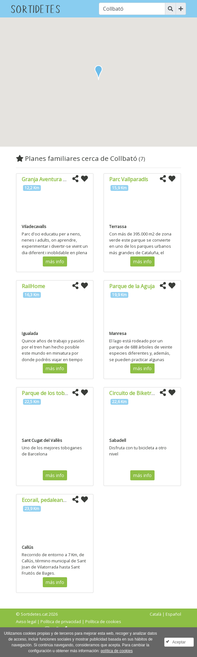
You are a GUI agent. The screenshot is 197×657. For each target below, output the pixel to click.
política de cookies (117, 651)
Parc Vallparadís (128, 179)
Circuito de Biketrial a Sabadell (146, 393)
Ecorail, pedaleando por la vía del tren (67, 500)
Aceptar (179, 642)
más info (55, 261)
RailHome (33, 286)
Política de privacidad (61, 621)
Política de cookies (103, 621)
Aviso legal (26, 621)
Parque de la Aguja (132, 286)
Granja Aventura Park (48, 179)
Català (155, 614)
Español (173, 614)
